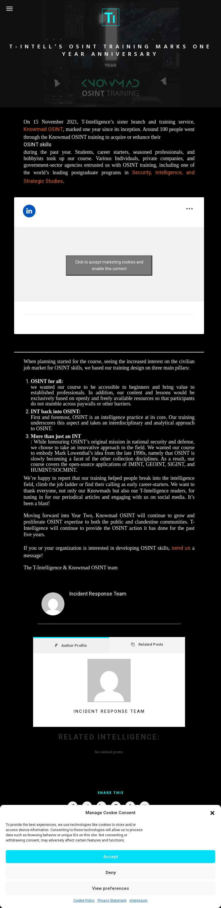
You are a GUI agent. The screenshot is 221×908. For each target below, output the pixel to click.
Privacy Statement (112, 900)
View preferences (110, 888)
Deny (111, 872)
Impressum (138, 900)
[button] (212, 813)
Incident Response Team (97, 594)
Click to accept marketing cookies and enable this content (109, 265)
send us (181, 548)
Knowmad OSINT (43, 129)
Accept (110, 856)
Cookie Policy (84, 900)
